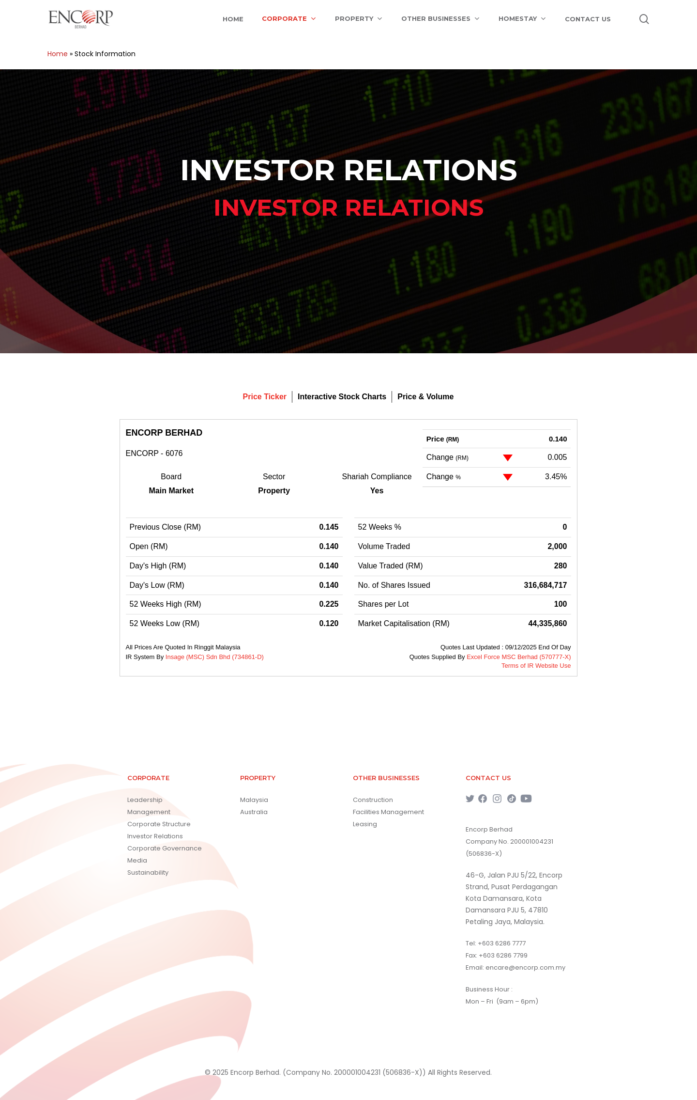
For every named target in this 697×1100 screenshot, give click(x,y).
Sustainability (147, 872)
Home (57, 54)
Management (148, 812)
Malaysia (254, 799)
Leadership (145, 799)
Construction (373, 799)
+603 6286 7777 (502, 943)
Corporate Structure (159, 824)
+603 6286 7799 (503, 955)
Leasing (365, 824)
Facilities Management (388, 812)
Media (137, 860)
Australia (254, 812)
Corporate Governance (164, 848)
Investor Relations (155, 836)
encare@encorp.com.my (525, 967)
